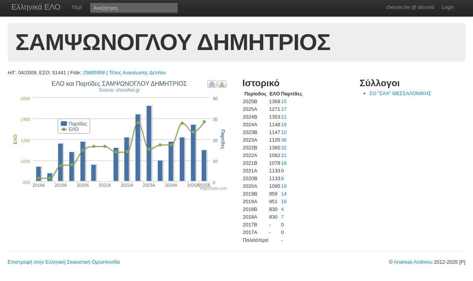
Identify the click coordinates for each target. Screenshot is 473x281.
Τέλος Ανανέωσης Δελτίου (137, 72)
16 (283, 163)
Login (448, 7)
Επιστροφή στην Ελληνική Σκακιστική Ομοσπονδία (64, 262)
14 (283, 194)
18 (283, 201)
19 (283, 124)
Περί (77, 7)
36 (283, 140)
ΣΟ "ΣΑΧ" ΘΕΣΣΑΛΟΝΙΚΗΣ (400, 93)
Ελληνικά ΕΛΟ (36, 7)
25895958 (94, 72)
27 (283, 109)
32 (283, 148)
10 (283, 132)
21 (283, 117)
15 (283, 101)
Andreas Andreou (413, 262)
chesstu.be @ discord (410, 7)
